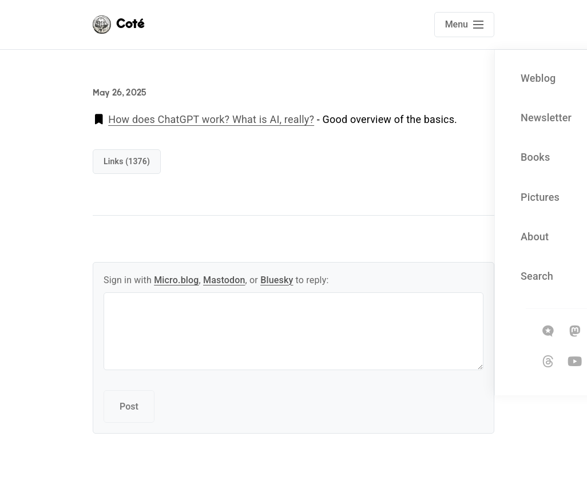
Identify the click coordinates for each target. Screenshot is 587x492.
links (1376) (127, 161)
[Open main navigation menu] (464, 24)
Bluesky (276, 280)
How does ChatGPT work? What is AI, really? (211, 119)
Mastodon (224, 280)
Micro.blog (176, 280)
